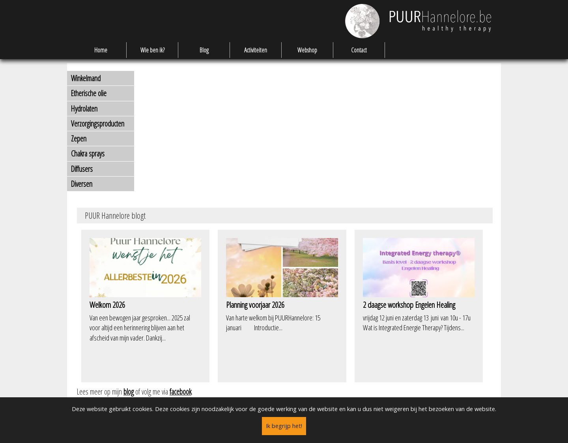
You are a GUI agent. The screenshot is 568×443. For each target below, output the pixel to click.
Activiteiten (255, 50)
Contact (359, 50)
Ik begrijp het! (284, 426)
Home (100, 50)
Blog (204, 50)
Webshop (307, 50)
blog (128, 391)
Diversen (81, 184)
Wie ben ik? (152, 50)
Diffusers (82, 169)
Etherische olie (88, 93)
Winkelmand (86, 78)
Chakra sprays (88, 153)
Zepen (78, 138)
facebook (180, 391)
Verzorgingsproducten (97, 123)
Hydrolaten (84, 108)
